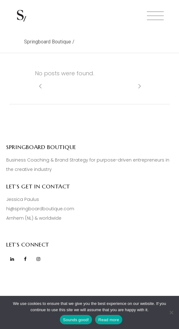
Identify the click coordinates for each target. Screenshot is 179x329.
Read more (108, 319)
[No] (171, 312)
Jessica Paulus (22, 199)
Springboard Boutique (47, 42)
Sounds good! (76, 319)
